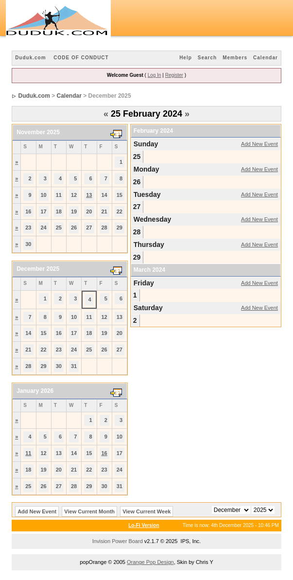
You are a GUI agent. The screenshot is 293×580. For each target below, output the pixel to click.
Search (207, 57)
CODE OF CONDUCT (80, 57)
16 (104, 453)
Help (185, 57)
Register (174, 75)
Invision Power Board (117, 541)
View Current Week (146, 511)
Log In (154, 75)
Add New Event (259, 144)
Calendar (265, 57)
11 (28, 453)
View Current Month (89, 511)
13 (89, 195)
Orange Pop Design (150, 562)
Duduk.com (30, 57)
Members (235, 57)
